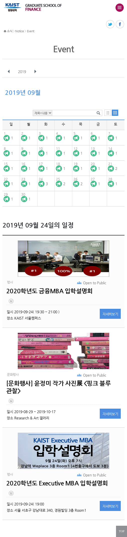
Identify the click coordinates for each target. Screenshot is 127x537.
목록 (107, 113)
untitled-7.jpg (11, 402)
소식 (9, 31)
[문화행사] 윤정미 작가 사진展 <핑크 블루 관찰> (58, 387)
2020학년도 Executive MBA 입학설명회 (57, 483)
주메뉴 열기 (119, 8)
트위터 (110, 24)
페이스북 (120, 24)
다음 (35, 71)
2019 (22, 72)
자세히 (110, 314)
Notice (19, 31)
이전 (8, 71)
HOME (5, 31)
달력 (115, 113)
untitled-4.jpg (11, 302)
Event (30, 31)
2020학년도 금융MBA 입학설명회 (49, 291)
